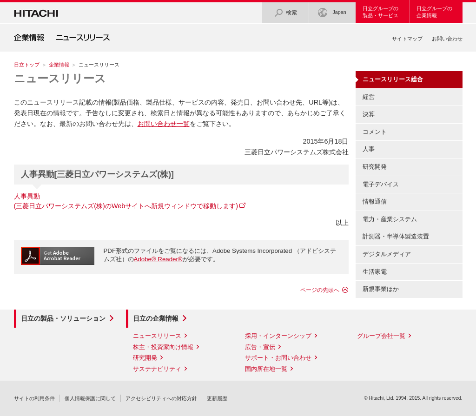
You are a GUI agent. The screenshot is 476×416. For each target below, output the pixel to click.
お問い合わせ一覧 (164, 123)
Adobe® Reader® (158, 259)
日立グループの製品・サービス (380, 12)
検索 (285, 13)
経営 (369, 96)
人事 (369, 148)
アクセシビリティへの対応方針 (161, 398)
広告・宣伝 (260, 346)
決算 (369, 114)
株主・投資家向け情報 (163, 346)
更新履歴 (217, 398)
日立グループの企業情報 (434, 12)
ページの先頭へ (319, 290)
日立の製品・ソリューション (63, 318)
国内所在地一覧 (266, 368)
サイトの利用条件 (34, 398)
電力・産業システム (390, 219)
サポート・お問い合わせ (278, 357)
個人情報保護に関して (90, 398)
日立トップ (27, 64)
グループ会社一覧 (381, 335)
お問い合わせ (447, 38)
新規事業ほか (381, 288)
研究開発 (375, 166)
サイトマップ (407, 38)
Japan (332, 13)
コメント (375, 131)
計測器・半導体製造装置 (396, 236)
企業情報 (59, 64)
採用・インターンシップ (278, 335)
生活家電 (375, 271)
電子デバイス (381, 184)
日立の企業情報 (155, 318)
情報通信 (375, 201)
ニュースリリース (60, 78)
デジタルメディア (387, 254)
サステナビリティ (157, 368)
